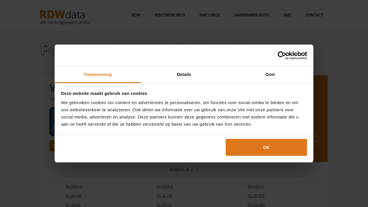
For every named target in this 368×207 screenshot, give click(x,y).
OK (266, 147)
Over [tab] (270, 74)
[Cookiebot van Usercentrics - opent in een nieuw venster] (282, 55)
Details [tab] (184, 74)
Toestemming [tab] (98, 74)
